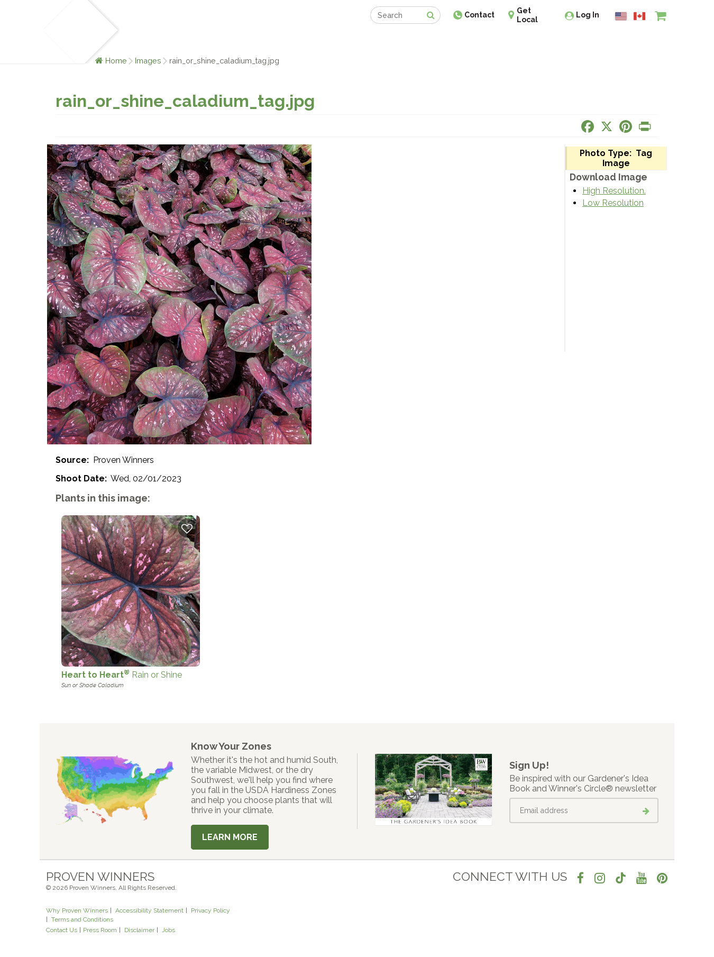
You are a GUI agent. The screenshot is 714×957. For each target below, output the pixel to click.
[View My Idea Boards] (641, 42)
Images (148, 60)
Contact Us (61, 930)
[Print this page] (644, 126)
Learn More (230, 837)
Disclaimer (139, 930)
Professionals (436, 41)
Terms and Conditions (82, 919)
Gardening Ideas (228, 41)
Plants (138, 41)
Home (116, 60)
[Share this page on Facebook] (587, 126)
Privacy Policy (210, 910)
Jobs (168, 930)
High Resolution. (614, 191)
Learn (173, 41)
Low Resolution (613, 203)
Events (384, 41)
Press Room (100, 930)
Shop (349, 41)
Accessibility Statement (149, 910)
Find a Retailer (299, 41)
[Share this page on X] (606, 126)
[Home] (58, 32)
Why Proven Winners (77, 910)
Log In (587, 15)
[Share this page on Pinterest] (625, 126)
